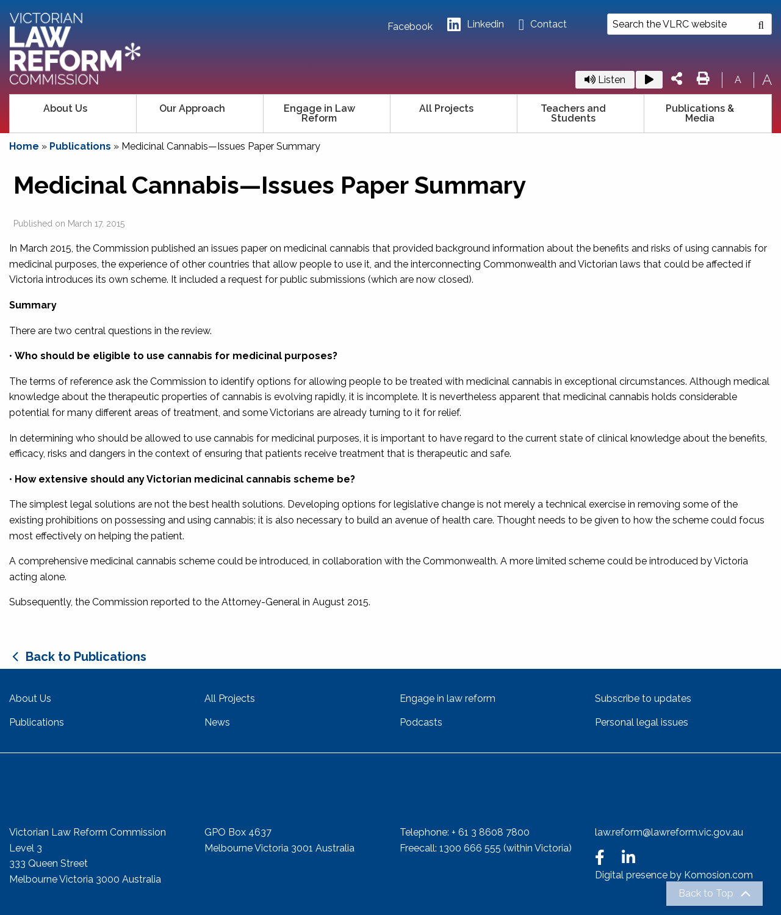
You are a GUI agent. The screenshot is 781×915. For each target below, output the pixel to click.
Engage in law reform (447, 698)
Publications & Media (700, 113)
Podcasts (421, 722)
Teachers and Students (573, 113)
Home (24, 146)
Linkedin (475, 24)
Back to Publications (86, 657)
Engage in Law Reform (319, 113)
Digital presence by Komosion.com (674, 875)
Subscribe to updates (643, 698)
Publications (80, 146)
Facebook (410, 27)
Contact (543, 24)
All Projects (446, 108)
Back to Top (705, 894)
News (217, 722)
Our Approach (192, 108)
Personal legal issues (641, 722)
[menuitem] (73, 114)
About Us (65, 108)
